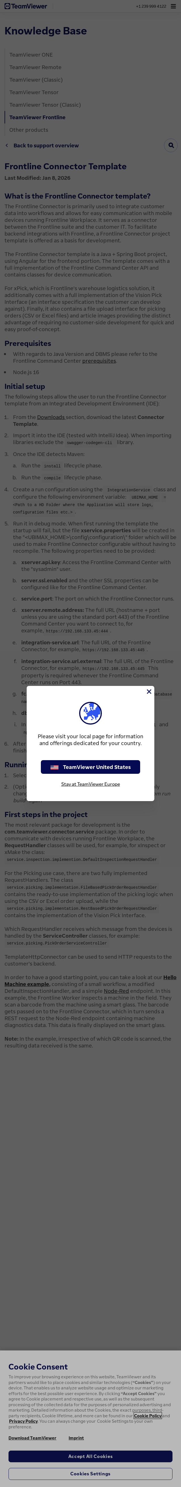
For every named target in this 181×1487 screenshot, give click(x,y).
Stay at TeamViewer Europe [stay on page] (90, 784)
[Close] (148, 691)
